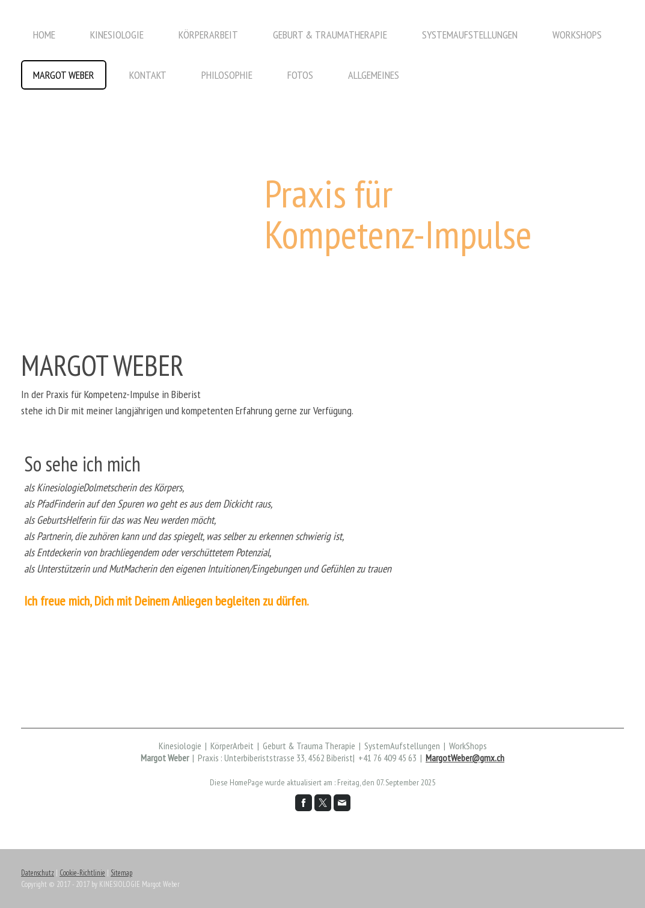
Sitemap (121, 873)
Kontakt (148, 75)
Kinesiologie (117, 34)
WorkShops (577, 34)
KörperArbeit (208, 34)
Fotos (300, 75)
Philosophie (226, 75)
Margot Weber (63, 75)
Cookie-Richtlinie (82, 873)
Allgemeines (373, 75)
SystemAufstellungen (470, 34)
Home (44, 34)
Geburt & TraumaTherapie (330, 34)
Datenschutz (37, 873)
